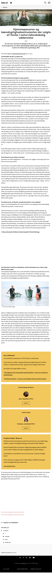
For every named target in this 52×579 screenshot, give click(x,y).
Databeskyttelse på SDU (35, 569)
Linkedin (6, 536)
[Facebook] (23, 557)
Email (5, 539)
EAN (37, 563)
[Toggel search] (45, 3)
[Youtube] (33, 557)
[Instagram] (30, 557)
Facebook (4, 530)
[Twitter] (26, 557)
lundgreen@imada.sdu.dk (18, 53)
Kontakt (26, 403)
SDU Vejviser (6, 569)
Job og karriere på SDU (22, 569)
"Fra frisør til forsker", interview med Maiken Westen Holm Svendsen (25, 379)
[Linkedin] (20, 557)
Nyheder (5, 7)
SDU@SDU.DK (24, 563)
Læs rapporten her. (9, 466)
